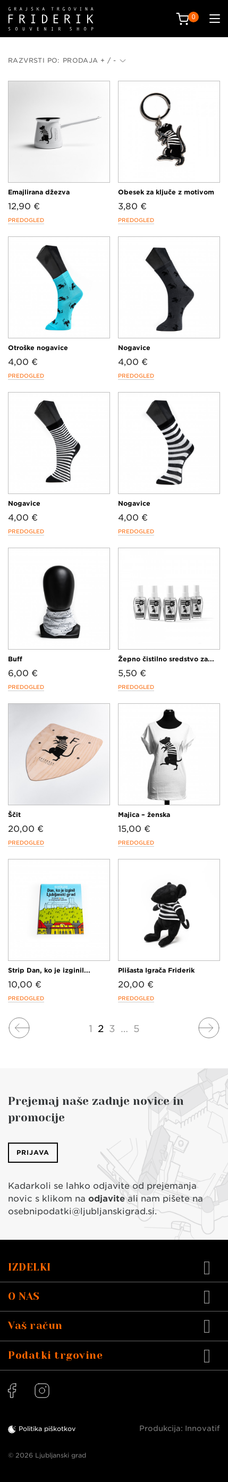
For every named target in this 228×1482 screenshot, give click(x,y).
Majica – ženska (144, 815)
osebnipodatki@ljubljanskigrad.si (81, 1211)
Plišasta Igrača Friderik (156, 970)
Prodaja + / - (94, 60)
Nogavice (134, 348)
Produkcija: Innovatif (179, 1428)
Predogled (26, 220)
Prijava (32, 1152)
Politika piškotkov (47, 1429)
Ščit (14, 815)
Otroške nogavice (38, 348)
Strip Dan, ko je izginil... (49, 970)
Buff (15, 659)
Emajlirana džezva (39, 192)
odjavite (106, 1199)
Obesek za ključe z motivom (166, 192)
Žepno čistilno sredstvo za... (166, 659)
